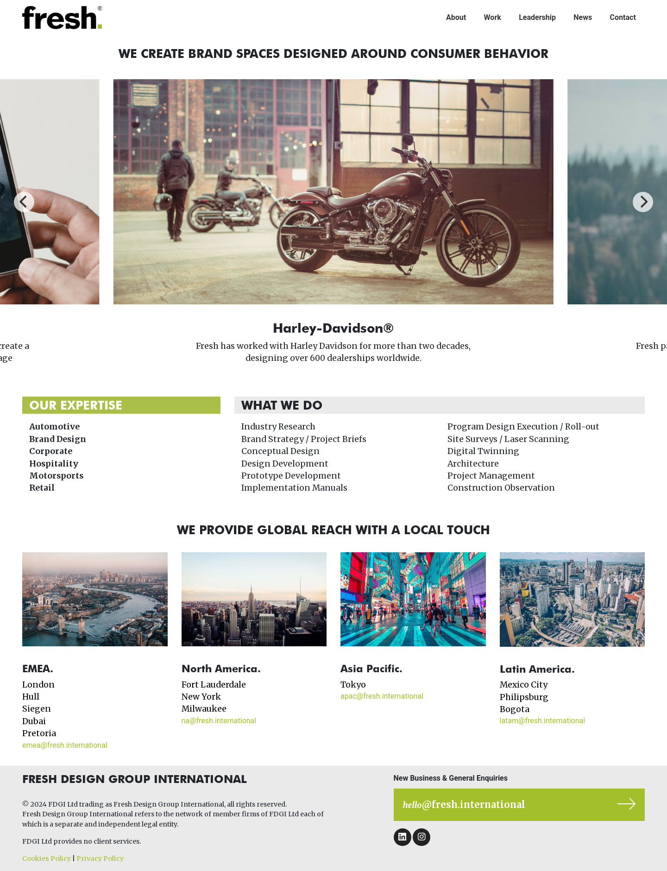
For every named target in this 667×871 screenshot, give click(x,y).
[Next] (643, 202)
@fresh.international (464, 804)
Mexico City (523, 685)
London (38, 685)
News (582, 17)
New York (201, 697)
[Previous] (24, 202)
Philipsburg (524, 697)
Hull (30, 697)
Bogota (514, 709)
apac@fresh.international (381, 696)
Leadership (537, 17)
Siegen (36, 709)
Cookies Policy (46, 858)
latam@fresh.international (542, 720)
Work (492, 17)
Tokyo (353, 685)
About (456, 17)
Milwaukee (204, 709)
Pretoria (39, 733)
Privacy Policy (100, 858)
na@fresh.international (219, 720)
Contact (623, 17)
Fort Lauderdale (214, 685)
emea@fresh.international (64, 745)
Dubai (34, 721)
